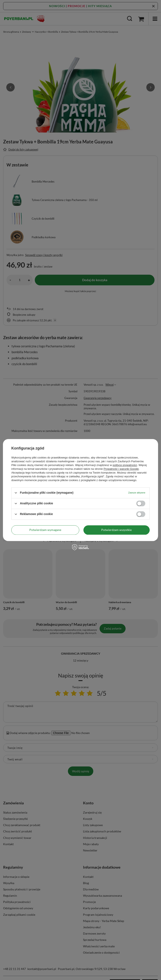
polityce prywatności (125, 465)
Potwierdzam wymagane (45, 530)
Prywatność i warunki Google (121, 468)
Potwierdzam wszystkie (116, 530)
